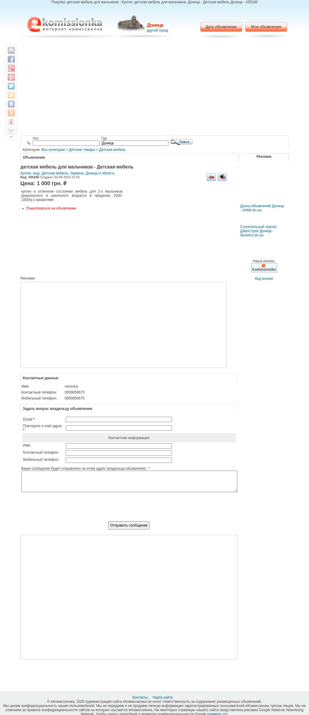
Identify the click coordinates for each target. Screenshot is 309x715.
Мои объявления (266, 26)
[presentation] (129, 510)
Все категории (53, 150)
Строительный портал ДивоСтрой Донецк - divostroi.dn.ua (258, 231)
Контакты (140, 697)
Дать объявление (221, 26)
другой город (157, 30)
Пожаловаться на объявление (51, 208)
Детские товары (82, 150)
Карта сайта (163, 697)
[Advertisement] (154, 87)
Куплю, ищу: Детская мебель (44, 173)
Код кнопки (264, 279)
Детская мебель (112, 150)
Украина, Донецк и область (92, 173)
